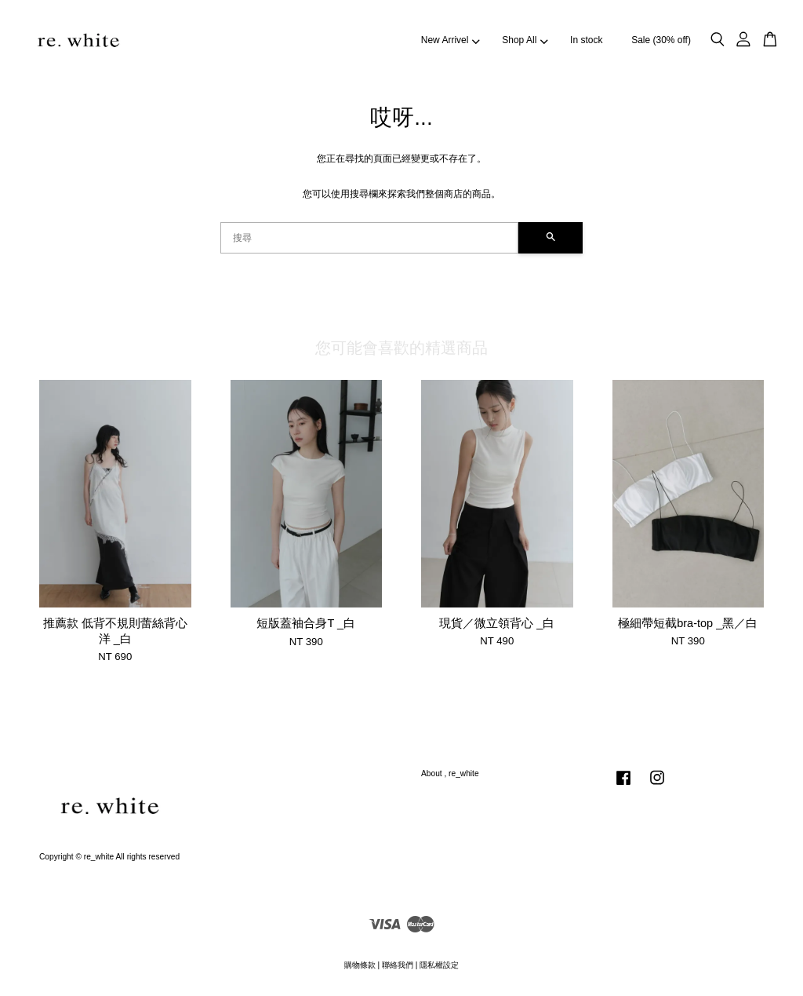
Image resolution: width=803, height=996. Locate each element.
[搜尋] (369, 238)
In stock (586, 40)
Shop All (524, 40)
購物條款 (360, 965)
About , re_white (450, 773)
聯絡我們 (397, 965)
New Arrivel (450, 40)
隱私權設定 (439, 965)
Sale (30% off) (661, 40)
